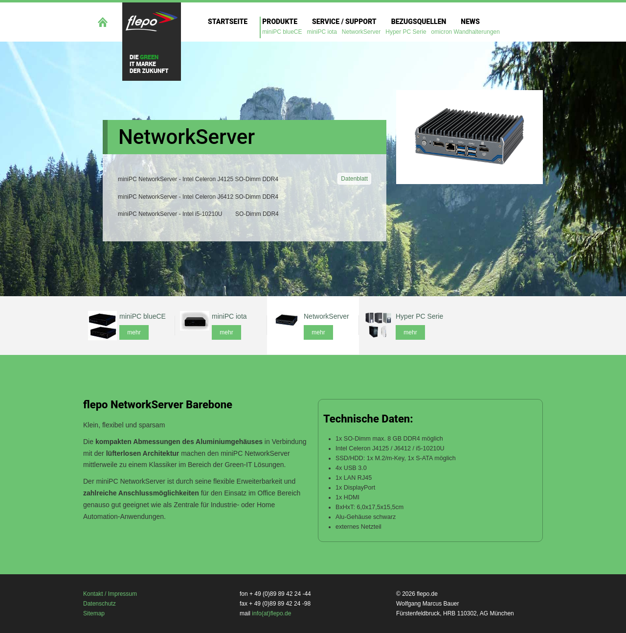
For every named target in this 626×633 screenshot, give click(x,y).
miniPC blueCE (282, 31)
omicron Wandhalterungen (465, 31)
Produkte (279, 21)
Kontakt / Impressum (110, 593)
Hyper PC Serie (405, 31)
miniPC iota (322, 31)
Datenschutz (99, 603)
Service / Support (344, 21)
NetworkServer (361, 31)
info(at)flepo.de (271, 613)
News (470, 21)
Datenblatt (354, 178)
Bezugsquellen (419, 21)
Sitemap (94, 613)
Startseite (227, 21)
